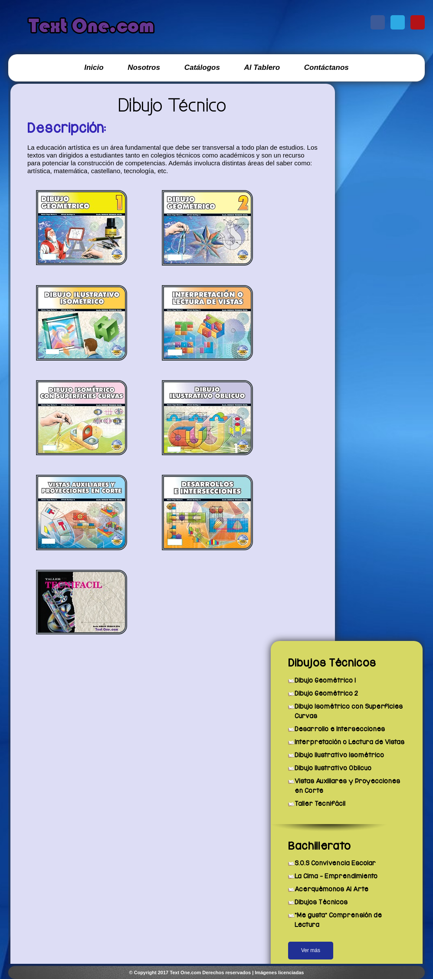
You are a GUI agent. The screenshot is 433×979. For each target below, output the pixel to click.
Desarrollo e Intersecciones (340, 729)
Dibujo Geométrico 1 (325, 680)
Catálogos (202, 67)
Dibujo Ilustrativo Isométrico (339, 755)
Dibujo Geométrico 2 (326, 693)
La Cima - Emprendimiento (336, 876)
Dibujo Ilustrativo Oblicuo (333, 768)
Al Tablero (262, 67)
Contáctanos (326, 67)
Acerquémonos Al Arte (331, 889)
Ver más (310, 950)
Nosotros (144, 67)
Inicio (93, 67)
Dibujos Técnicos (321, 902)
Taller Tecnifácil (320, 804)
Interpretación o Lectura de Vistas (349, 742)
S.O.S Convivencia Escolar (335, 863)
